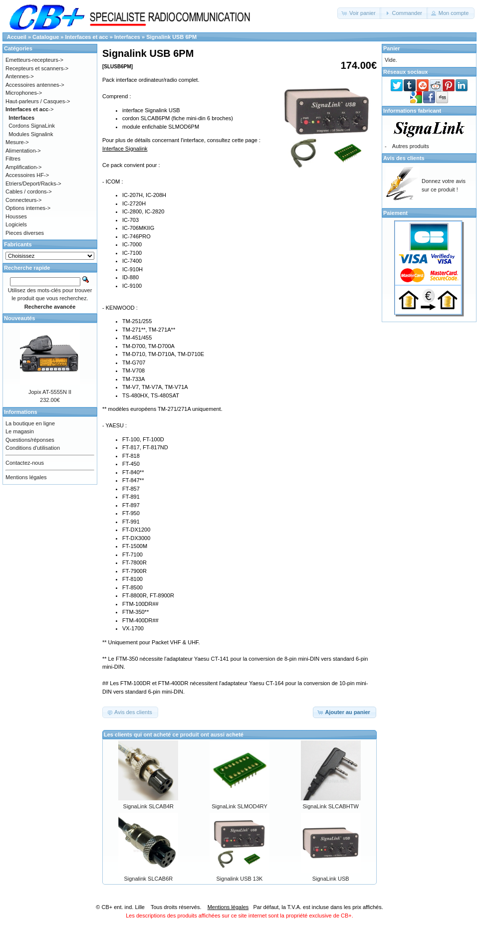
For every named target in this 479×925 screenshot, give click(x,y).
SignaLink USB (330, 879)
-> (29, 109)
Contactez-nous (24, 463)
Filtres (12, 159)
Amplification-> (23, 167)
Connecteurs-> (23, 200)
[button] (359, 13)
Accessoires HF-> (27, 175)
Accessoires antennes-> (34, 85)
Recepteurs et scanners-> (36, 68)
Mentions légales (26, 477)
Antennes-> (19, 76)
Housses (16, 216)
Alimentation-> (23, 151)
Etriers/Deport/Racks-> (33, 183)
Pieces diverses (24, 233)
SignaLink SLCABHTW (330, 806)
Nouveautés (19, 318)
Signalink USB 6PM (171, 37)
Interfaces (127, 37)
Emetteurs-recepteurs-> (34, 60)
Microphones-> (23, 93)
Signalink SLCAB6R (148, 879)
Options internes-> (27, 208)
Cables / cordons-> (28, 191)
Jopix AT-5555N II (49, 392)
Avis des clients (404, 158)
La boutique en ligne (30, 423)
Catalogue (45, 37)
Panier (391, 48)
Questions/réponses (29, 440)
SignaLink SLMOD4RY (239, 806)
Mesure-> (17, 142)
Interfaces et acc (86, 37)
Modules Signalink (30, 134)
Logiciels (16, 224)
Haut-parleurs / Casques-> (37, 101)
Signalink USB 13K (240, 879)
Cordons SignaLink (31, 126)
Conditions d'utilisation (32, 448)
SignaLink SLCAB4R (148, 806)
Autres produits (410, 146)
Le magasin (19, 431)
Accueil (16, 37)
